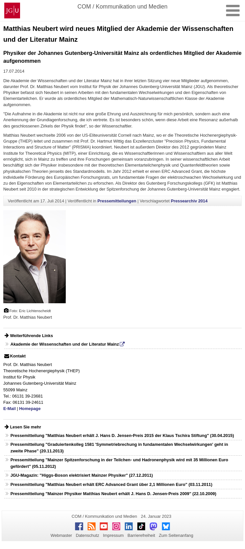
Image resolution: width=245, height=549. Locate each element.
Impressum (113, 535)
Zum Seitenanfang (176, 535)
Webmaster (61, 535)
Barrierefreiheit (141, 535)
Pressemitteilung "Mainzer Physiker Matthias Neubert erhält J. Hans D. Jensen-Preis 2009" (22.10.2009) (113, 493)
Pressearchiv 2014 (189, 200)
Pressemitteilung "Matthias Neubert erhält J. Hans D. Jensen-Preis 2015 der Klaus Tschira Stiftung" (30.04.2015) (122, 435)
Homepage (29, 408)
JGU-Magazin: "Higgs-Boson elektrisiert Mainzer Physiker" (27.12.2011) (82, 475)
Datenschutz (87, 535)
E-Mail (9, 408)
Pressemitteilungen (116, 200)
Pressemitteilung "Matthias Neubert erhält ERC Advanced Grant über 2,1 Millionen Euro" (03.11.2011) (111, 484)
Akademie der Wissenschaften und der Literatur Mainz (65, 344)
